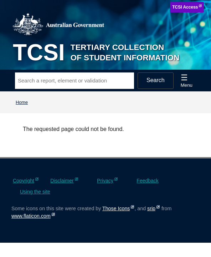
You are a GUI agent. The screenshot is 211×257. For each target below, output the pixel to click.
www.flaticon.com (31, 216)
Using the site (35, 192)
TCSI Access (185, 7)
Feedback (147, 180)
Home (22, 102)
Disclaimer (61, 180)
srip (151, 208)
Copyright (23, 180)
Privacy (105, 180)
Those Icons (116, 208)
